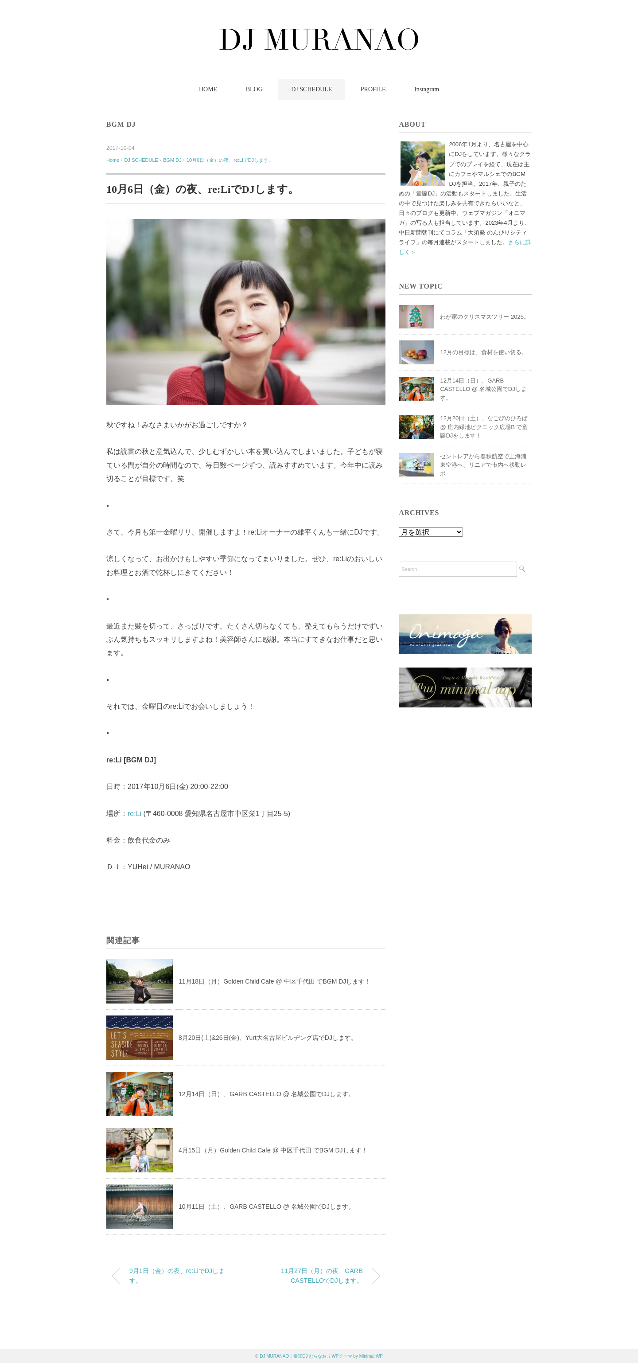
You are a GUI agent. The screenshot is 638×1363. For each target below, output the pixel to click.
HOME (208, 89)
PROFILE (373, 89)
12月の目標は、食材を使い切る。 (483, 352)
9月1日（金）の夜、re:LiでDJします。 (177, 1275)
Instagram (426, 89)
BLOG (254, 89)
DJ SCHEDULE (311, 89)
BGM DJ (121, 124)
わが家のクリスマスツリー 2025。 (484, 316)
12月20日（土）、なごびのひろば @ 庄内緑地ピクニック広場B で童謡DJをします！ (484, 427)
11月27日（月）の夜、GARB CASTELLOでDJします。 (322, 1275)
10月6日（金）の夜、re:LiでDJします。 (230, 160)
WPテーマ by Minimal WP (357, 1356)
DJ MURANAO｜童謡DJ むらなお (293, 1356)
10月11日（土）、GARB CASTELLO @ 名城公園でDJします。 (266, 1206)
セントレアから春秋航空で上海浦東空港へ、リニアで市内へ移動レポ (483, 465)
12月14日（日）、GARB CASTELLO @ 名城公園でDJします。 (266, 1093)
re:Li (134, 813)
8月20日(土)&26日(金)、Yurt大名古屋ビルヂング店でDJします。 (268, 1037)
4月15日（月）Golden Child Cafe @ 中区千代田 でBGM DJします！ (273, 1150)
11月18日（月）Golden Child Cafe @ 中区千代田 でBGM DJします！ (275, 981)
